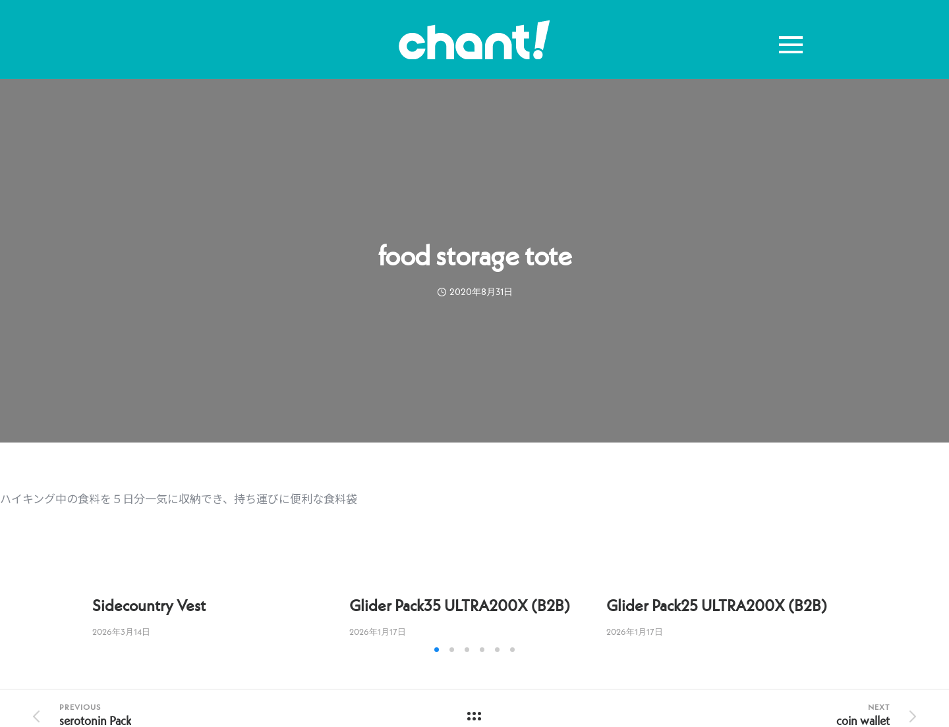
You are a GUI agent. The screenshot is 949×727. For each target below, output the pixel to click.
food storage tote (475, 255)
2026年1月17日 (377, 632)
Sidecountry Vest (149, 605)
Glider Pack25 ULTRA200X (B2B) (716, 605)
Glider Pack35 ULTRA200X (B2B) (459, 605)
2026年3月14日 (121, 632)
